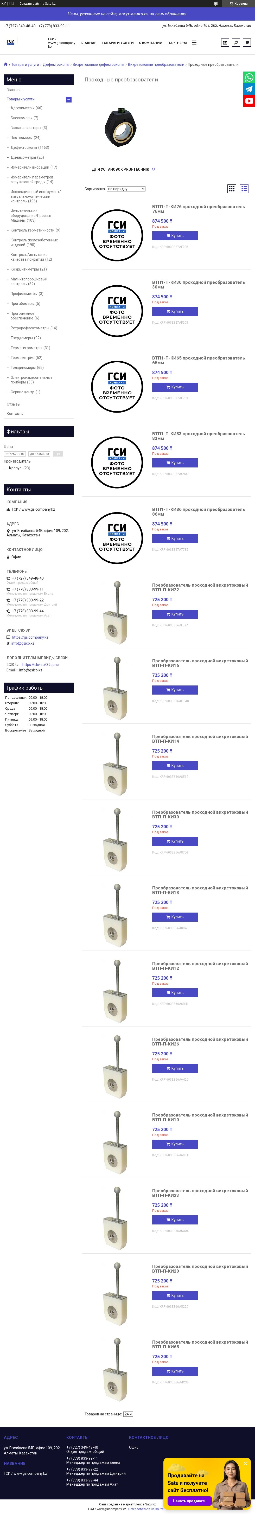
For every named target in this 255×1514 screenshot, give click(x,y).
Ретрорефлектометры (30, 328)
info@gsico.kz (23, 643)
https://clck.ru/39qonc (40, 665)
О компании (150, 43)
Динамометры (23, 157)
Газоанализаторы (26, 128)
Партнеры (177, 43)
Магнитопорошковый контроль (29, 281)
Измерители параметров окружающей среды (32, 179)
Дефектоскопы (56, 64)
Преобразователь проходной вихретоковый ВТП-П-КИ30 (200, 814)
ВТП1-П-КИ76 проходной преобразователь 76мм (198, 209)
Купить (177, 236)
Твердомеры (22, 338)
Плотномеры (22, 138)
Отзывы (13, 404)
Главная (89, 43)
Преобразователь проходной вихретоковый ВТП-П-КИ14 (200, 738)
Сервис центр (22, 392)
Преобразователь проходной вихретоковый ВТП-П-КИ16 (200, 663)
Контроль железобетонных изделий (34, 242)
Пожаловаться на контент (147, 1509)
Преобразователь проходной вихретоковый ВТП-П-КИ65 (200, 1344)
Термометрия (22, 358)
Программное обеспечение (22, 315)
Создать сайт (29, 3)
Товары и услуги (118, 43)
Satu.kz (150, 1504)
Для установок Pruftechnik (120, 169)
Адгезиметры (22, 108)
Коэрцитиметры (25, 269)
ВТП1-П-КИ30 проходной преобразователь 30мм (198, 284)
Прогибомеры (22, 303)
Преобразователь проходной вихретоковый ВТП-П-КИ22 (200, 587)
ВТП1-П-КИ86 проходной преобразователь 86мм (198, 511)
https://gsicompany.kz (30, 637)
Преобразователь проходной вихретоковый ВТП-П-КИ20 (200, 1268)
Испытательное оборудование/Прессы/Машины (31, 215)
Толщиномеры (23, 367)
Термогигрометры (26, 348)
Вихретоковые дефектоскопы (98, 64)
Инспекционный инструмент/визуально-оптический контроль (36, 196)
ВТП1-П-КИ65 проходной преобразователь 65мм (198, 360)
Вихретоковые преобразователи (156, 64)
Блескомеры (21, 118)
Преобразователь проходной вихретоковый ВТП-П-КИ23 (200, 1193)
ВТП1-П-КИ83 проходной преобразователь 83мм (198, 436)
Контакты (15, 414)
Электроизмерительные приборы (32, 379)
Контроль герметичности (32, 230)
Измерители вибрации (30, 167)
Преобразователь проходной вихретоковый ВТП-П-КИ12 (200, 966)
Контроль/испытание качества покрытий (29, 257)
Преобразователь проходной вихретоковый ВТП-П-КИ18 (200, 890)
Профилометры (24, 294)
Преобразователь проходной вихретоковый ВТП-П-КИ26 (200, 1041)
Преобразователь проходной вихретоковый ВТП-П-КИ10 (200, 1117)
